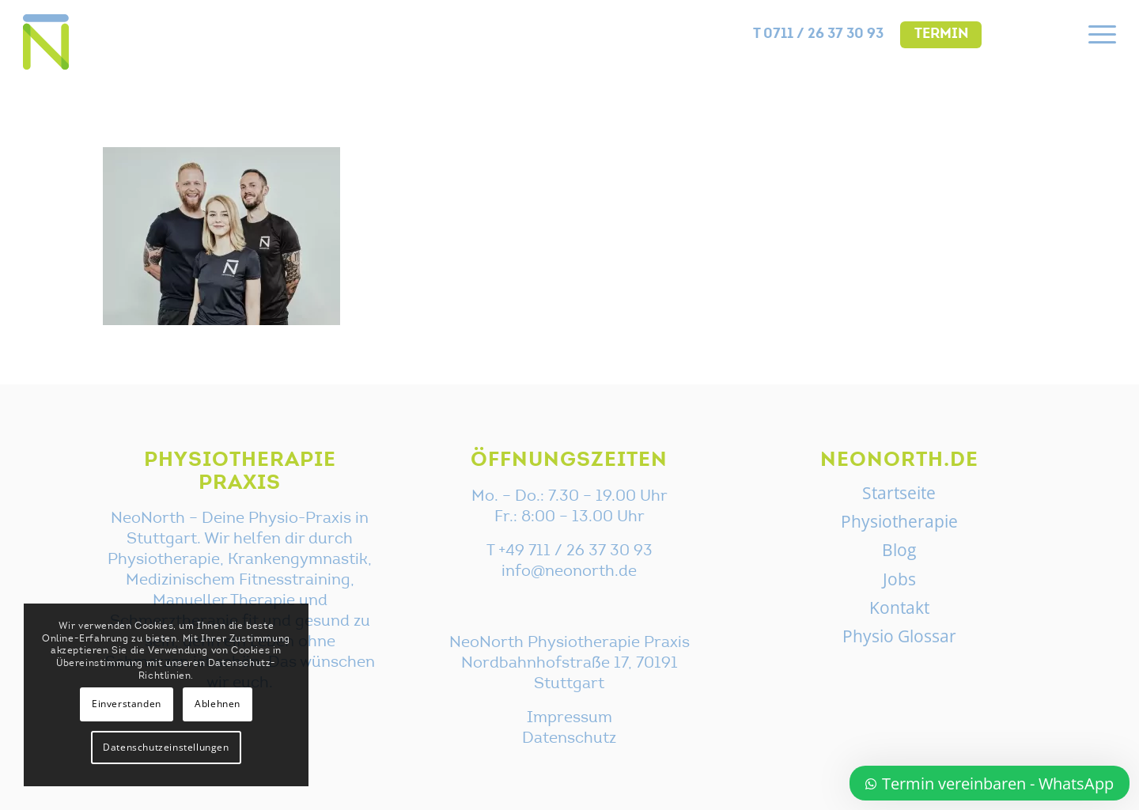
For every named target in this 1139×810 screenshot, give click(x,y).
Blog (899, 550)
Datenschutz (569, 739)
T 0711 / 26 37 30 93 (818, 35)
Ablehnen (217, 703)
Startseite (899, 493)
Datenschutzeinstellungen (166, 747)
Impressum (569, 718)
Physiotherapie (899, 521)
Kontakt (899, 607)
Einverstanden (126, 703)
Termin (941, 35)
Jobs (899, 579)
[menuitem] (818, 35)
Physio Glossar (899, 636)
